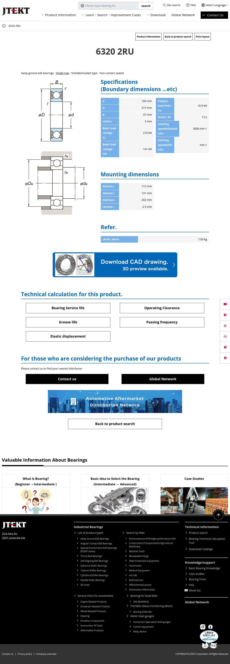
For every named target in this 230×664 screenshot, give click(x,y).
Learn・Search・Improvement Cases (113, 15)
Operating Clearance (162, 308)
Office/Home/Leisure (140, 584)
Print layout (202, 36)
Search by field (135, 533)
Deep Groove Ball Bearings (94, 538)
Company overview (46, 654)
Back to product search (178, 36)
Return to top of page (218, 515)
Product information (60, 15)
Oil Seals (85, 584)
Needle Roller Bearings (92, 580)
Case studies (197, 574)
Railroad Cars (136, 580)
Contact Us (215, 15)
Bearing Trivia (197, 579)
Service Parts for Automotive (95, 596)
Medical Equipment (139, 570)
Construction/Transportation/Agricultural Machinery (151, 544)
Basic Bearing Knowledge (204, 568)
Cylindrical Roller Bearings (94, 575)
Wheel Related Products (93, 611)
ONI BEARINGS (141, 601)
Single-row (62, 73)
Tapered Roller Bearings (93, 570)
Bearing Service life (68, 308)
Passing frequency (161, 322)
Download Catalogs (201, 549)
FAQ (193, 5)
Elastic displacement (68, 336)
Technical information (202, 527)
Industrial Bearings (88, 527)
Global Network (183, 15)
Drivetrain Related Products (95, 606)
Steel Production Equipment (144, 561)
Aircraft (133, 575)
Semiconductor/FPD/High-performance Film (152, 538)
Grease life (68, 322)
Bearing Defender (142, 611)
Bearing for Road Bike (143, 596)
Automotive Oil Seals (91, 625)
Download (158, 15)
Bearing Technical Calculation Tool (207, 541)
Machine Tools (137, 551)
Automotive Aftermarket (142, 589)
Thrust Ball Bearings (91, 556)
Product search (198, 533)
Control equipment (143, 626)
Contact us (67, 379)
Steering (84, 616)
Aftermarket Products (92, 630)
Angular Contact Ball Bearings (96, 543)
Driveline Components (92, 620)
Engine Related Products (93, 601)
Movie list (195, 590)
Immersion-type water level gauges (152, 622)
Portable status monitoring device (151, 606)
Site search (173, 5)
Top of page (4, 26)
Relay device (139, 631)
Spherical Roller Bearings (93, 565)
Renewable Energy (139, 556)
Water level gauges (142, 616)
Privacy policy (25, 654)
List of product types (90, 533)
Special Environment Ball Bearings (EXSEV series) (98, 549)
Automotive (135, 565)
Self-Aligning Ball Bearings (94, 561)
